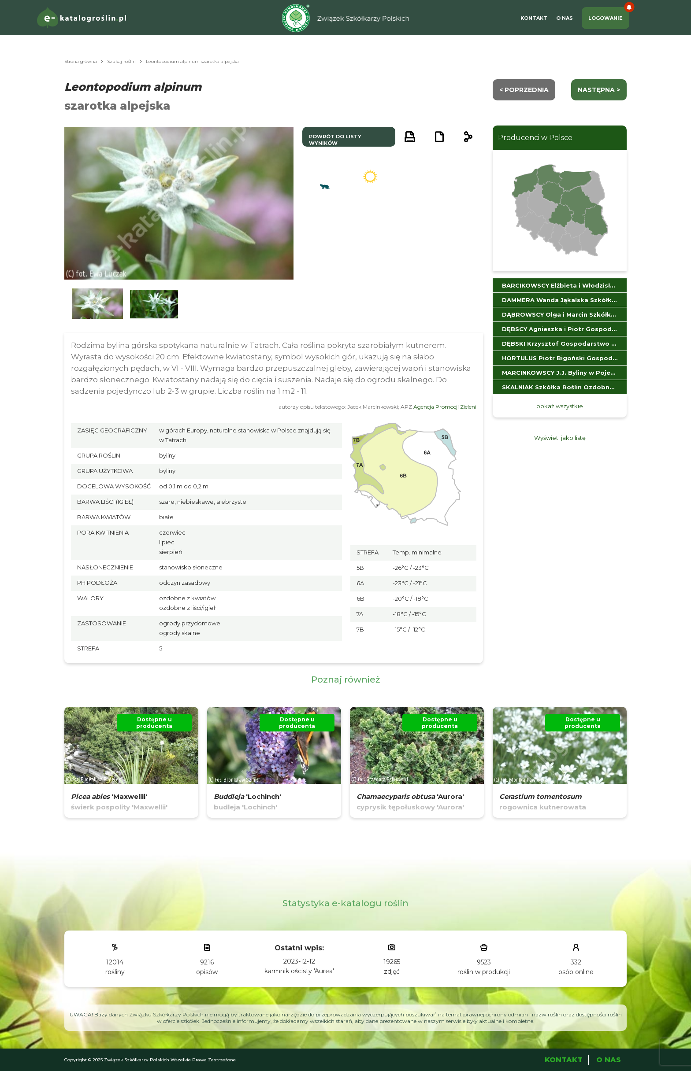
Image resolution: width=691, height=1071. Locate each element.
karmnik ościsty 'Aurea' (299, 971)
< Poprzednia (524, 90)
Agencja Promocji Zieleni (444, 406)
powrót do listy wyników (335, 139)
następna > (599, 90)
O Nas (564, 18)
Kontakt (533, 18)
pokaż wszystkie (559, 406)
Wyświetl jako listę (560, 437)
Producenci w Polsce (535, 137)
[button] (97, 304)
